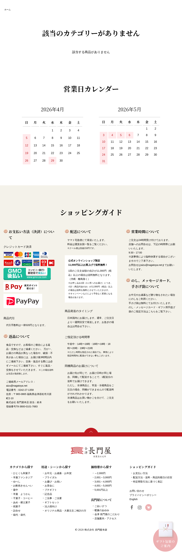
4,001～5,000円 (103, 485)
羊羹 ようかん (21, 494)
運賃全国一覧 (82, 244)
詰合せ (16, 510)
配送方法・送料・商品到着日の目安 (152, 477)
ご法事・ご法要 (53, 498)
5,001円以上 (101, 489)
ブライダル (51, 477)
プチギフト (51, 489)
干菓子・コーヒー (23, 498)
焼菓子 (16, 506)
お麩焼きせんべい (23, 485)
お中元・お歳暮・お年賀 (58, 473)
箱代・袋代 (19, 514)
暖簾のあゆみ (101, 510)
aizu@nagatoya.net (151, 265)
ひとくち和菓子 (21, 473)
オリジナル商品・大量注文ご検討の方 (65, 510)
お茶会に (49, 485)
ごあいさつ (100, 506)
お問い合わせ (137, 490)
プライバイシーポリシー (143, 495)
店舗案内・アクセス (105, 518)
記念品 (48, 494)
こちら (152, 311)
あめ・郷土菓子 (21, 502)
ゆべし (16, 481)
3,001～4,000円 (103, 481)
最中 (15, 489)
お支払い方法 (140, 473)
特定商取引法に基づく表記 (147, 481)
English (134, 499)
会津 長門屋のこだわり (107, 514)
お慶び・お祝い (53, 481)
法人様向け (51, 506)
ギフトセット (52, 502)
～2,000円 (100, 473)
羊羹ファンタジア (23, 477)
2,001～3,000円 (103, 477)
